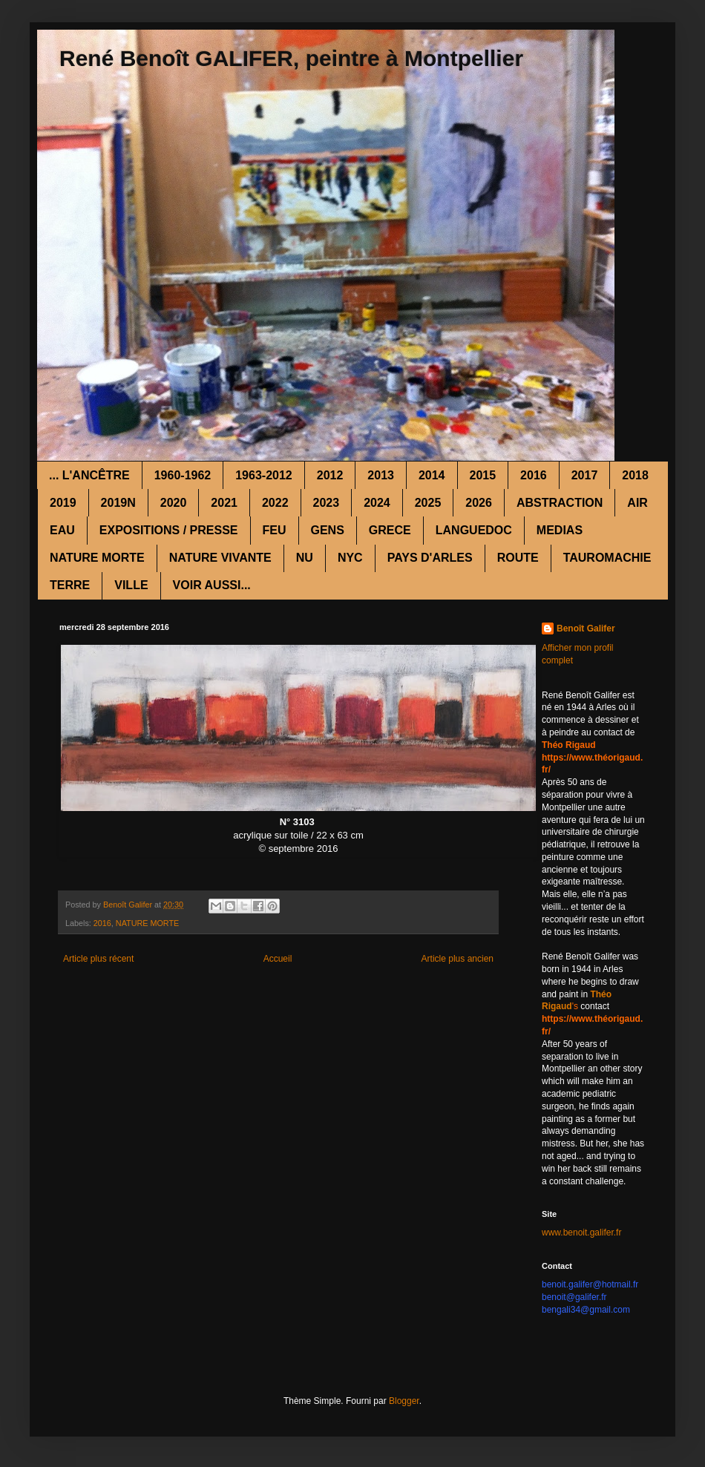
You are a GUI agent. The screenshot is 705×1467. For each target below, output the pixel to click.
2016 (533, 475)
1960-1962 (183, 475)
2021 (224, 502)
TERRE (70, 585)
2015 (483, 475)
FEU (274, 530)
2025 (428, 502)
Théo (600, 994)
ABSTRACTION (560, 502)
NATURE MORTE (97, 557)
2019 (63, 502)
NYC (350, 557)
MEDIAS (560, 530)
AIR (637, 502)
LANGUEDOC (474, 530)
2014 (432, 475)
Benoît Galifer (586, 628)
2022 (275, 502)
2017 (584, 475)
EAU (62, 530)
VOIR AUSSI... (212, 585)
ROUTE (518, 557)
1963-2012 (263, 475)
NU (304, 557)
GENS (327, 530)
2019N (118, 502)
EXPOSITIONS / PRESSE (168, 530)
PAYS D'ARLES (430, 557)
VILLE (131, 585)
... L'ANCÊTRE (89, 475)
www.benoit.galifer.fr (581, 1232)
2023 (326, 502)
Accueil (277, 959)
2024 (377, 502)
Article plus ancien (458, 959)
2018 (635, 475)
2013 (380, 475)
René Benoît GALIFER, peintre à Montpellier (291, 58)
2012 (330, 475)
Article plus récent (98, 959)
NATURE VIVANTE (220, 557)
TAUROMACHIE (607, 557)
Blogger (404, 1401)
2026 (478, 502)
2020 (173, 502)
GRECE (390, 530)
